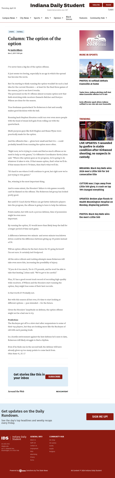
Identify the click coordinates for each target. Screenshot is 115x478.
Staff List (33, 443)
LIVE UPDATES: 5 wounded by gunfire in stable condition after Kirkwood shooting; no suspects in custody (95, 150)
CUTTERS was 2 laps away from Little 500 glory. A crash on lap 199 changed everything (95, 186)
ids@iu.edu (5, 446)
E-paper (111, 9)
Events (51, 446)
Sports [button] (37, 18)
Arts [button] (47, 18)
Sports (93, 54)
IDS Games (52, 443)
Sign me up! (100, 416)
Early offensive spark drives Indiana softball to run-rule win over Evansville (95, 103)
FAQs (31, 451)
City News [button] (24, 18)
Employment (34, 448)
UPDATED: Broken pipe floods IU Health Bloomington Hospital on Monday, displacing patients (96, 201)
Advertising (33, 454)
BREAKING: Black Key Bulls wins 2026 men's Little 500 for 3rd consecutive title (95, 171)
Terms (32, 460)
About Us (33, 440)
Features (83, 18)
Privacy (32, 457)
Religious (52, 451)
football (20, 32)
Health (51, 449)
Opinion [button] (58, 18)
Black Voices (69, 18)
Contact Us (33, 446)
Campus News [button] (8, 18)
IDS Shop (52, 440)
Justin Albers (16, 50)
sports (11, 32)
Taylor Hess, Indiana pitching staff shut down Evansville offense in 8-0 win (95, 93)
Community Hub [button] (97, 18)
